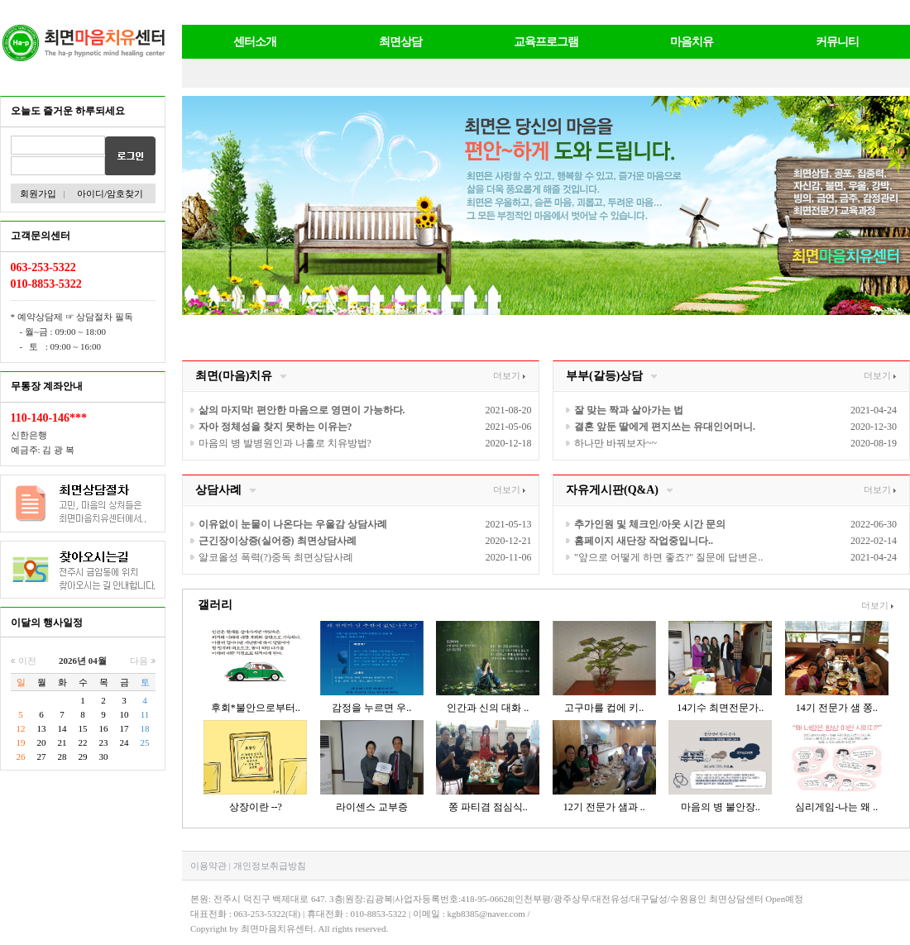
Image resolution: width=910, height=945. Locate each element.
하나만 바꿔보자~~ (615, 443)
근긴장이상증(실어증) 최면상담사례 (278, 540)
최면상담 (400, 42)
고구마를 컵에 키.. (604, 708)
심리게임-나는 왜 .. (836, 807)
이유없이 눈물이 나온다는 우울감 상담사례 (293, 524)
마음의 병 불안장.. (720, 807)
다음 (143, 661)
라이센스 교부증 (372, 807)
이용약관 (208, 866)
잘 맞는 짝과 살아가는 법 (628, 410)
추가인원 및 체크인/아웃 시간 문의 (650, 524)
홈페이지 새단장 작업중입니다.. (643, 540)
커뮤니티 (837, 42)
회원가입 (36, 193)
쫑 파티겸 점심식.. (488, 807)
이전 (23, 661)
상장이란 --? (255, 807)
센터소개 (254, 42)
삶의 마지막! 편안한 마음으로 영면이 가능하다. (302, 410)
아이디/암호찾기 (110, 193)
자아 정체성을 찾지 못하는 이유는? (275, 426)
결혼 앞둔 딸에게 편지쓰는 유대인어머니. (664, 426)
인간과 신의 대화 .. (488, 708)
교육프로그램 (546, 42)
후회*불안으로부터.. (255, 708)
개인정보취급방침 (269, 866)
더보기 (509, 375)
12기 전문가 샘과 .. (604, 807)
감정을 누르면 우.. (371, 708)
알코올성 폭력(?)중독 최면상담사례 (276, 557)
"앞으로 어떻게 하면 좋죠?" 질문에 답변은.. (668, 557)
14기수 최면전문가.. (720, 708)
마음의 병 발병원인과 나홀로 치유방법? (285, 443)
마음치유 (691, 42)
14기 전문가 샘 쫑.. (837, 708)
